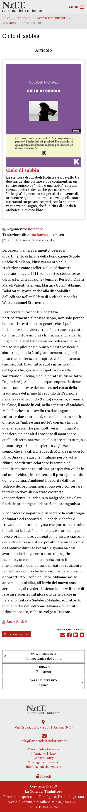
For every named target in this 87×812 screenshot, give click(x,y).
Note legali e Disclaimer (43, 762)
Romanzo (9, 23)
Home (6, 18)
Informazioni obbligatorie (43, 767)
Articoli (22, 18)
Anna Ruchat (37, 234)
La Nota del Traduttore (50, 18)
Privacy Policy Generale (43, 749)
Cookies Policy (43, 758)
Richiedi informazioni (16, 634)
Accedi (43, 776)
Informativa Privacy (43, 754)
